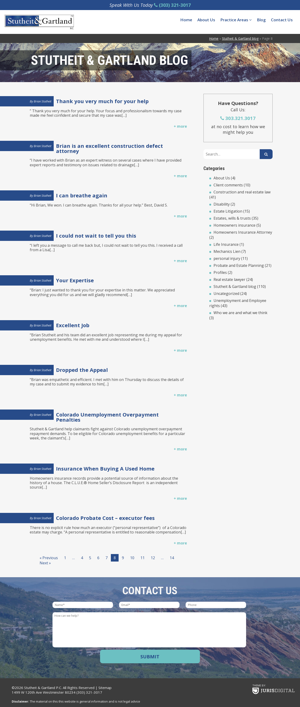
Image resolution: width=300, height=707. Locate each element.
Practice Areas (236, 19)
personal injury (227, 258)
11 (142, 557)
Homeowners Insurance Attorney (243, 232)
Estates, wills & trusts (232, 218)
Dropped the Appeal (82, 369)
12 (153, 557)
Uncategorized (226, 293)
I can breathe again (81, 195)
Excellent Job (72, 325)
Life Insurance (226, 244)
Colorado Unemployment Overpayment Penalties (107, 417)
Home (186, 19)
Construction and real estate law (242, 192)
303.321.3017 (238, 118)
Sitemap (105, 687)
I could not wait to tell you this (96, 235)
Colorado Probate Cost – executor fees (105, 517)
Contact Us (282, 19)
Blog (261, 19)
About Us (206, 19)
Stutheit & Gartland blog (235, 286)
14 (172, 557)
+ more (180, 126)
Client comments (228, 185)
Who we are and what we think (240, 312)
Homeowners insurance (234, 225)
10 (132, 557)
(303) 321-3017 (89, 692)
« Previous (49, 557)
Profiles (220, 272)
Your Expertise (75, 280)
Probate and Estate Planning (239, 265)
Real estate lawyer (229, 279)
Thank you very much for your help (102, 101)
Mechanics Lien (227, 251)
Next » (45, 563)
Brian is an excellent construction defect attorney (109, 148)
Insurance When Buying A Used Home (105, 468)
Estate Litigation (228, 211)
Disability (222, 204)
